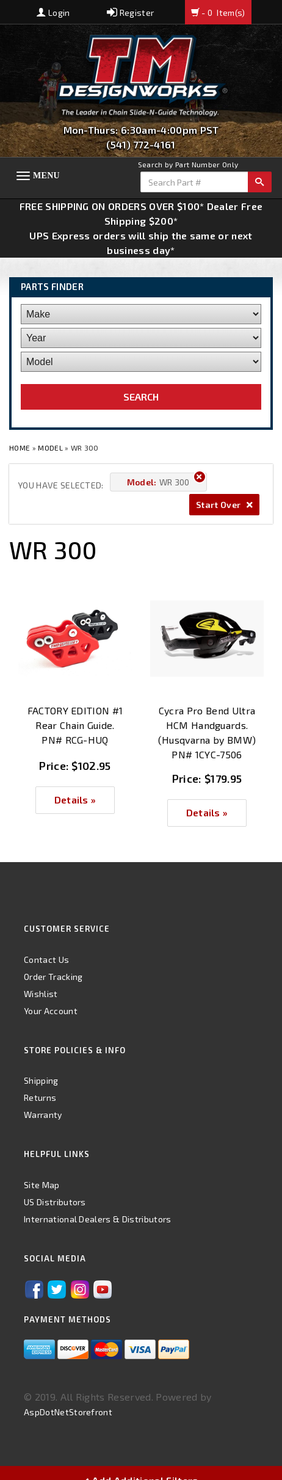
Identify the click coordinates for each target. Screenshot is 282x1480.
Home (20, 447)
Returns (40, 1097)
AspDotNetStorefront (68, 1412)
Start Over (224, 504)
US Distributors (55, 1202)
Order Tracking (53, 976)
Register (130, 12)
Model (50, 447)
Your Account (51, 1011)
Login (53, 12)
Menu (46, 175)
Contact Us (46, 959)
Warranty (43, 1114)
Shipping (41, 1080)
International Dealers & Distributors (98, 1219)
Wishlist (41, 993)
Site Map (42, 1185)
